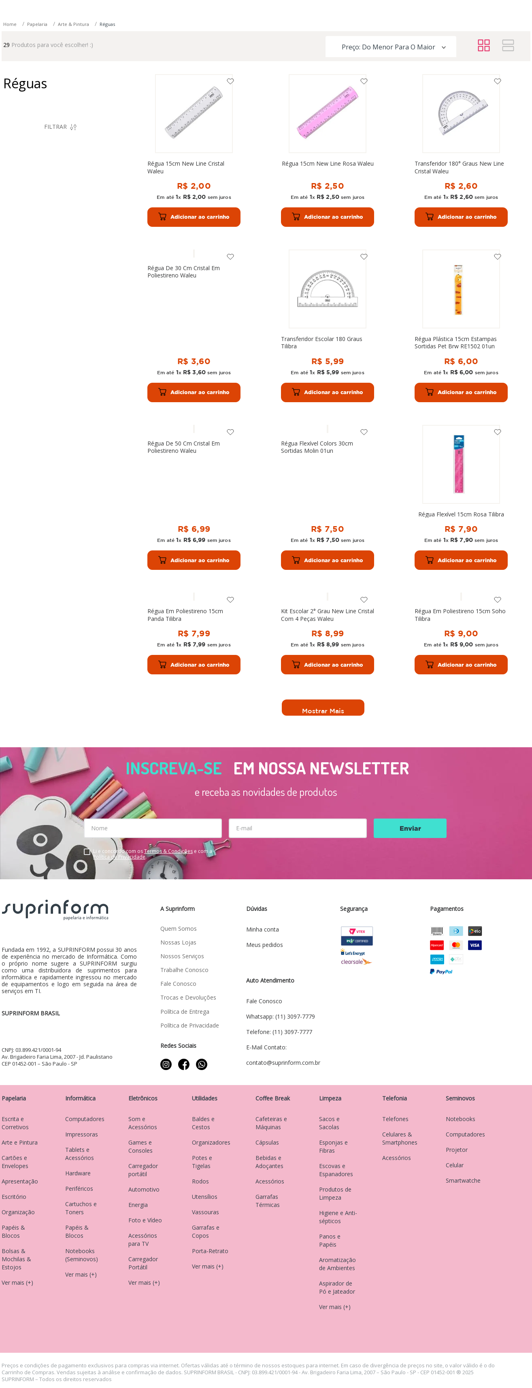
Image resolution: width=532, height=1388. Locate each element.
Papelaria (37, 122)
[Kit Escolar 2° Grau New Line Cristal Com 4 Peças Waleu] (377, 606)
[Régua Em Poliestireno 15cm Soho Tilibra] (478, 606)
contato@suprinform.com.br (461, 11)
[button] (60, 253)
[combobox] (239, 51)
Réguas (107, 122)
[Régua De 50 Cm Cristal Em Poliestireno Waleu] (377, 427)
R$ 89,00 (87, 324)
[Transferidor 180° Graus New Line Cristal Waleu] (377, 248)
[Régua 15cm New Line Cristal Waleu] (177, 248)
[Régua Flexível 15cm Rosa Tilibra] (177, 606)
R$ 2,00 (62, 324)
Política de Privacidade (119, 856)
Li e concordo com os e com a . (152, 854)
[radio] (484, 143)
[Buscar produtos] (360, 49)
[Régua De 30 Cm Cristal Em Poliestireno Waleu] (478, 248)
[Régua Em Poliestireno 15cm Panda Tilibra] (277, 606)
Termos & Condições (168, 851)
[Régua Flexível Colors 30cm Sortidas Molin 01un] (478, 427)
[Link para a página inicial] (10, 122)
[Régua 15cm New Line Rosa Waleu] (277, 248)
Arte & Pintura (73, 122)
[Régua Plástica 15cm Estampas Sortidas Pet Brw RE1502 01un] (277, 427)
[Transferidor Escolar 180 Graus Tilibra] (177, 427)
